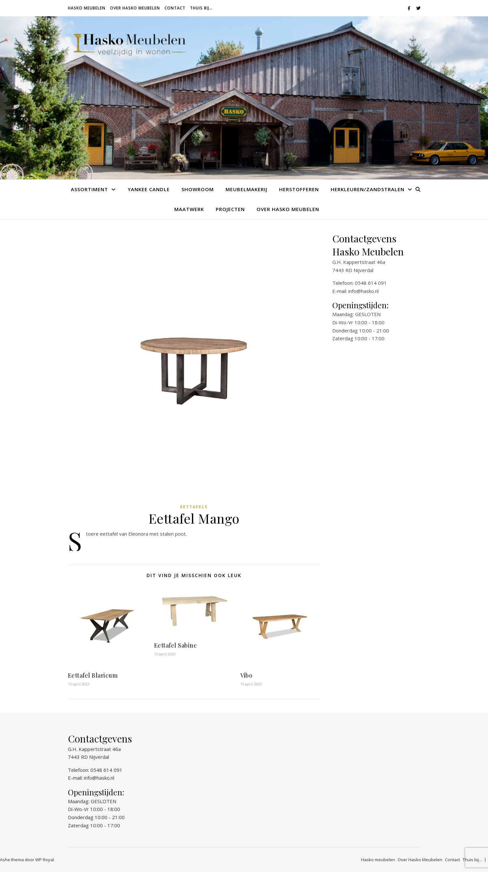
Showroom (197, 189)
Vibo (246, 675)
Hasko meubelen (86, 8)
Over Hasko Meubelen (135, 8)
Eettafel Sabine (175, 645)
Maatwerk (189, 209)
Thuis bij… (201, 8)
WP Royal (44, 860)
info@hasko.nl (363, 291)
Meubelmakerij (246, 189)
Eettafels (194, 507)
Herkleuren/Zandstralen (367, 189)
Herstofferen (299, 189)
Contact (175, 8)
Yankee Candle (149, 189)
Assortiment (89, 189)
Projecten (230, 209)
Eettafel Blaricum (93, 675)
